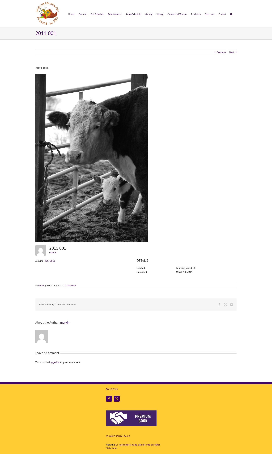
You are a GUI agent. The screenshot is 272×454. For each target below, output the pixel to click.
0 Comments (70, 285)
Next (231, 52)
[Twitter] (117, 399)
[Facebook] (109, 399)
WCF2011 (50, 260)
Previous (221, 52)
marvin (53, 252)
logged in (54, 362)
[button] (231, 13)
